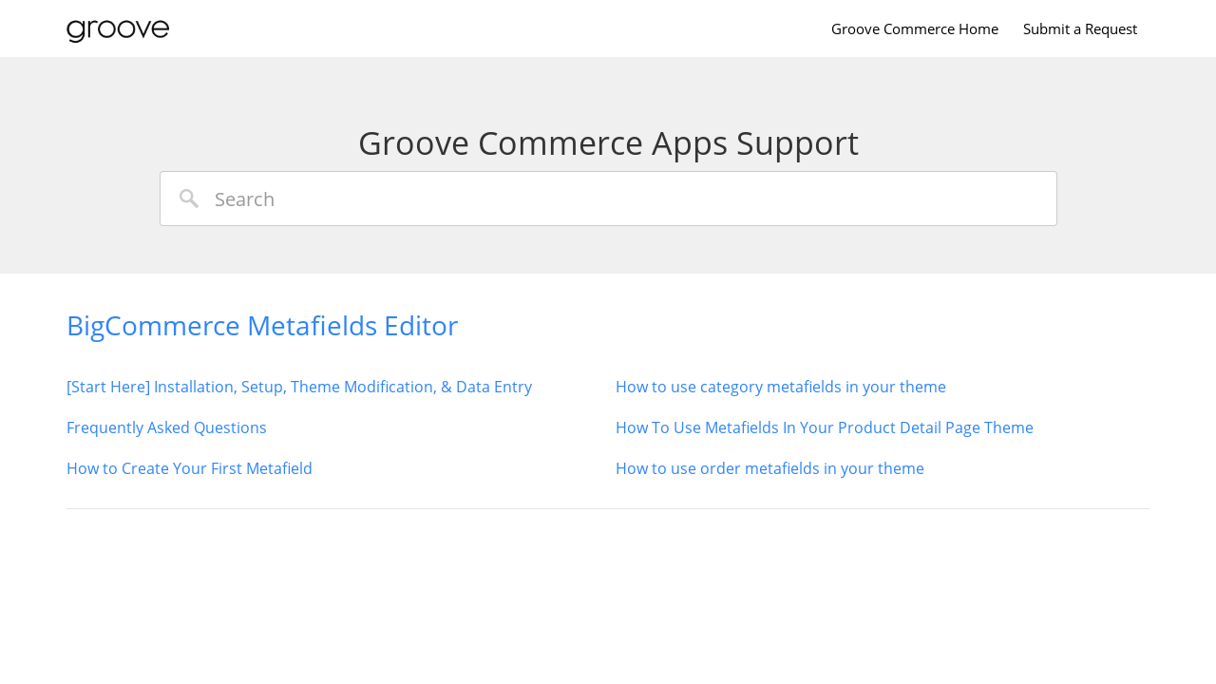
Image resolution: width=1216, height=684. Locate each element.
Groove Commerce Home (914, 28)
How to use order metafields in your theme (770, 468)
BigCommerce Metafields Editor (262, 325)
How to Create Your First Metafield (189, 468)
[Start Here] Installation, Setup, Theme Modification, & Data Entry (299, 386)
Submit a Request (1080, 28)
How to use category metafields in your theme (781, 386)
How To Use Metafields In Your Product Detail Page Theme (825, 427)
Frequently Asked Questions (166, 427)
